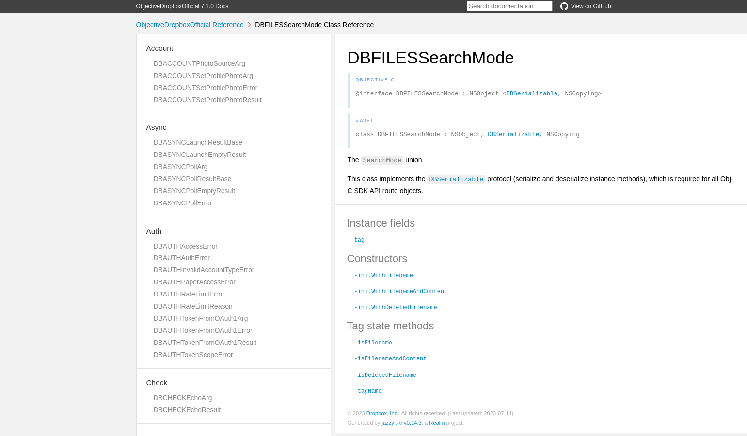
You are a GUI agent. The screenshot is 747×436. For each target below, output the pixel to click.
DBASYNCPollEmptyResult (195, 191)
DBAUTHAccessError (186, 246)
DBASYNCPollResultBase (193, 179)
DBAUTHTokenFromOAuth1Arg (201, 318)
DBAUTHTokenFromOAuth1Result (205, 342)
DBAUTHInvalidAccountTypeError (204, 270)
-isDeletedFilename (385, 377)
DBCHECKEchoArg (183, 398)
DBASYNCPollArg (181, 167)
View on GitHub (585, 6)
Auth (154, 231)
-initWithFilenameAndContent (401, 293)
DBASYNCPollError (183, 203)
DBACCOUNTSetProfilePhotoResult (208, 100)
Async (156, 127)
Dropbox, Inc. (382, 416)
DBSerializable (531, 94)
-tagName (368, 393)
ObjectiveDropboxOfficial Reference (190, 25)
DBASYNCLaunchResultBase (198, 142)
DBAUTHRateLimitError (189, 294)
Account (160, 48)
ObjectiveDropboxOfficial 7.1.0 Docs (182, 6)
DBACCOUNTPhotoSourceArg (199, 63)
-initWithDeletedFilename (395, 309)
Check (157, 382)
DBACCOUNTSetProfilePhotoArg (204, 75)
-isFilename (373, 345)
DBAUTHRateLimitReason (193, 306)
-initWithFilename (383, 277)
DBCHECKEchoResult (187, 410)
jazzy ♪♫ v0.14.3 (401, 426)
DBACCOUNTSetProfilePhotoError (206, 88)
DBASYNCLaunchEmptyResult (200, 154)
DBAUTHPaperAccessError (195, 282)
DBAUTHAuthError (182, 258)
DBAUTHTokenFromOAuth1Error (203, 330)
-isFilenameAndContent (390, 361)
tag (359, 242)
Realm (437, 426)
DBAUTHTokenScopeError (193, 354)
